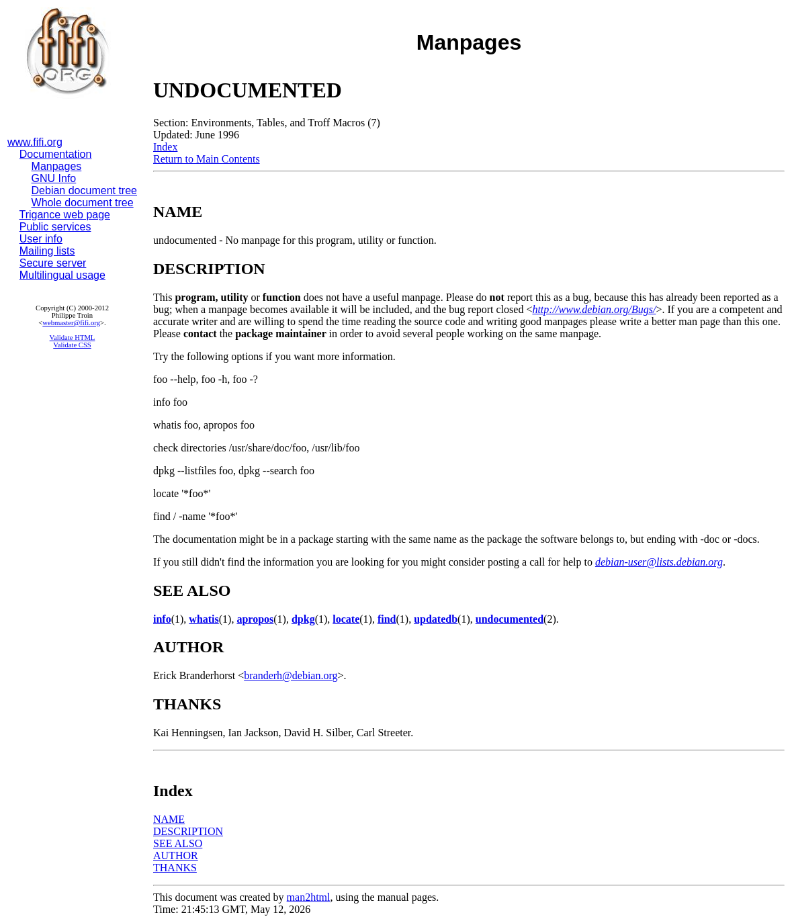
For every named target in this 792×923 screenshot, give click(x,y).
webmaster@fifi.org (71, 322)
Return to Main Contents (206, 159)
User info (40, 239)
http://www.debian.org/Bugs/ (594, 309)
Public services (55, 226)
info (162, 619)
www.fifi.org (34, 142)
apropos (254, 619)
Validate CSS (72, 345)
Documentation (55, 154)
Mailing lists (47, 251)
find (387, 619)
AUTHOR (175, 855)
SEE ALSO (177, 843)
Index (165, 146)
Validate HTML (72, 337)
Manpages (57, 166)
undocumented (509, 619)
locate (346, 619)
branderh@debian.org (290, 675)
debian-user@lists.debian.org (659, 562)
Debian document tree (84, 190)
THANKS (175, 867)
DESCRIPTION (188, 831)
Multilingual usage (62, 275)
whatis (203, 619)
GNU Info (54, 178)
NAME (169, 819)
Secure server (53, 263)
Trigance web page (65, 214)
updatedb (435, 619)
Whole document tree (83, 202)
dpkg (303, 619)
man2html (309, 897)
